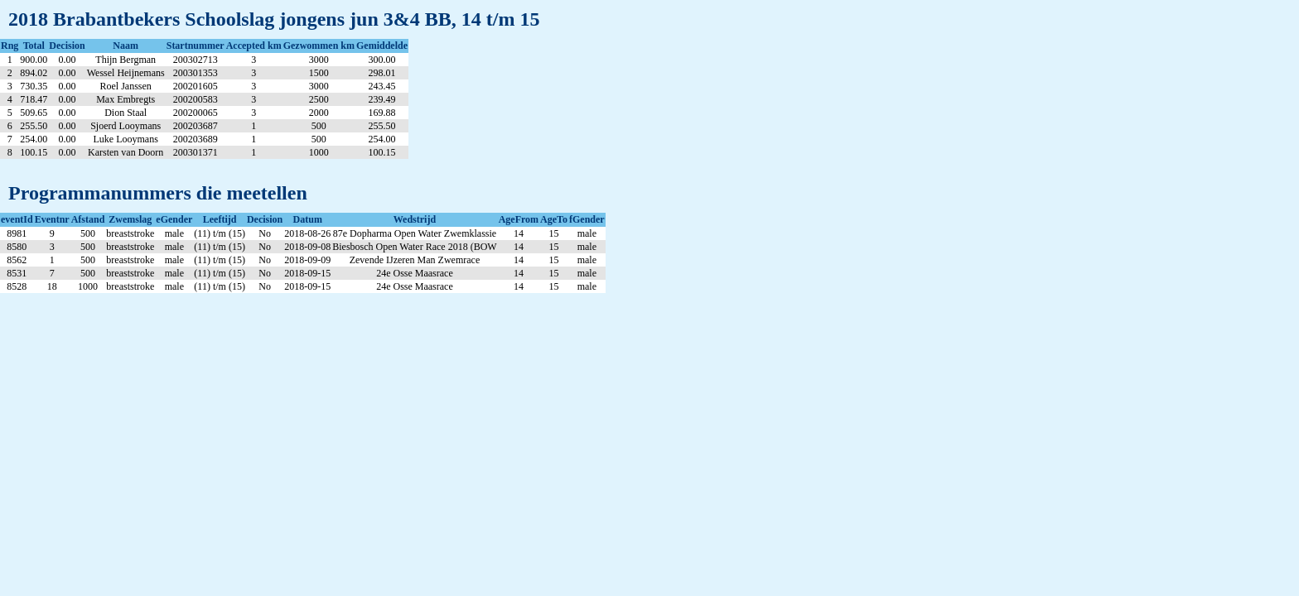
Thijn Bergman (125, 59)
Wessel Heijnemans (126, 73)
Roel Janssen (126, 86)
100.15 (33, 152)
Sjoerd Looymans (125, 126)
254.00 (33, 139)
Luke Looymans (126, 139)
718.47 (33, 99)
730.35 (33, 86)
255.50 (33, 126)
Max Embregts (125, 99)
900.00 (33, 59)
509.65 (33, 112)
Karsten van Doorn (125, 152)
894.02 (33, 73)
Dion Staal (125, 112)
